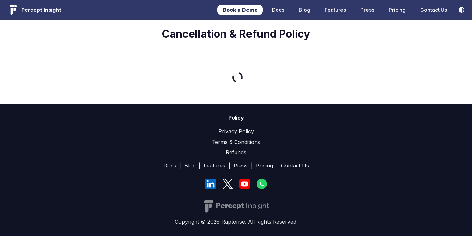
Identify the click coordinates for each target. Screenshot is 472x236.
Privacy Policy (236, 131)
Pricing (397, 10)
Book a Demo (240, 10)
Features (335, 10)
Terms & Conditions (236, 142)
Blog (304, 10)
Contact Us (433, 10)
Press (367, 10)
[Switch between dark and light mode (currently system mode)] (461, 10)
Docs (278, 10)
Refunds (236, 152)
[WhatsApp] (262, 184)
